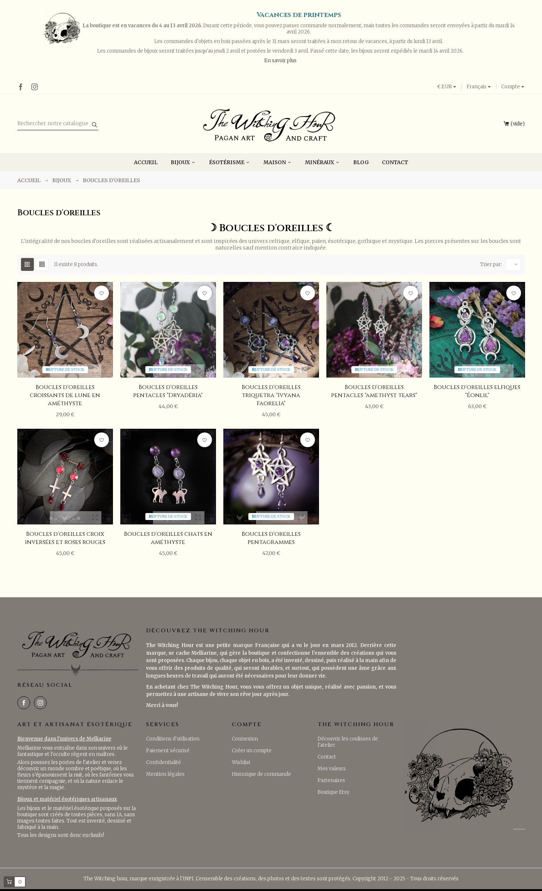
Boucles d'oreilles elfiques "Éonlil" (477, 391)
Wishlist (241, 762)
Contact (327, 757)
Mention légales (165, 774)
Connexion (245, 739)
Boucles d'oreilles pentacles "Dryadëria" (168, 391)
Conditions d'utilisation (172, 739)
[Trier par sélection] (513, 264)
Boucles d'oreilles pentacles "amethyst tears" (374, 391)
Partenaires (331, 780)
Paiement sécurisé (167, 750)
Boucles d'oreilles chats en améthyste (168, 538)
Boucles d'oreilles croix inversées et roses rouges (65, 538)
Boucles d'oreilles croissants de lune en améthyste (65, 395)
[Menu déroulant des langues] (479, 87)
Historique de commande (261, 774)
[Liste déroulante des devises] (449, 87)
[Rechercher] (57, 123)
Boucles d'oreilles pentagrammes (271, 538)
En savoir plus (280, 60)
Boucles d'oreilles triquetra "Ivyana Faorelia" (271, 395)
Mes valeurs (332, 769)
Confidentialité (163, 762)
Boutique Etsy (333, 792)
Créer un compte (252, 750)
